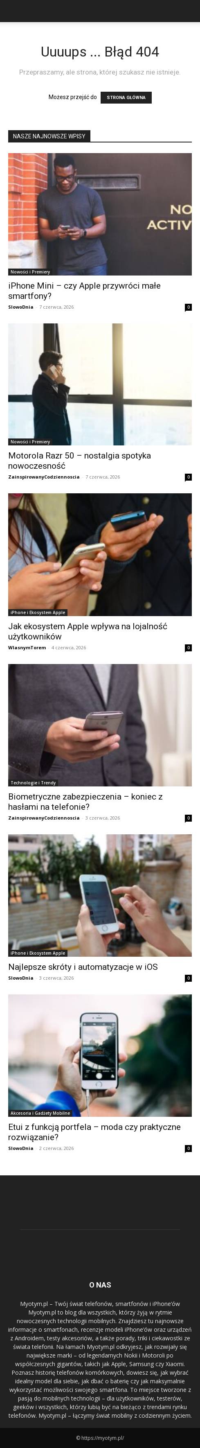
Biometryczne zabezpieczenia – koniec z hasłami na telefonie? (85, 802)
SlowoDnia (21, 307)
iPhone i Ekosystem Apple (38, 612)
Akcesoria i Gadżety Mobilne (40, 1113)
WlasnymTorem (27, 647)
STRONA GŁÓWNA (126, 97)
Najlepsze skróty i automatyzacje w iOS (83, 967)
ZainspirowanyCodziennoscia (44, 477)
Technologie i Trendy (33, 783)
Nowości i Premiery (30, 272)
